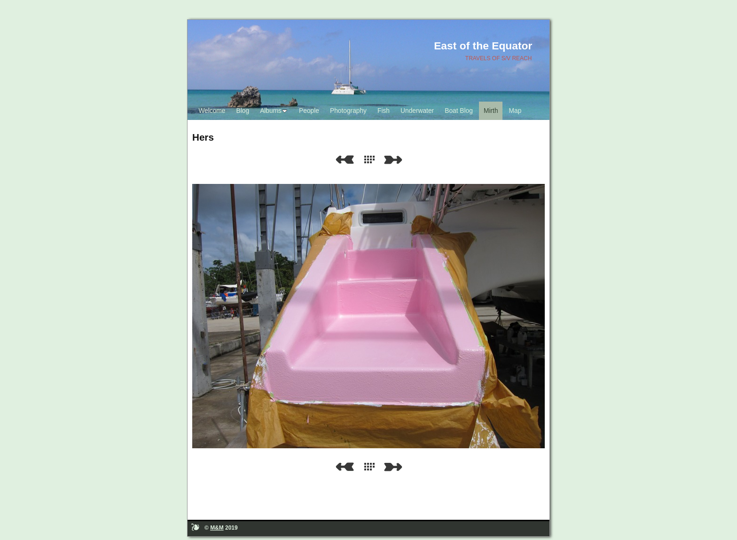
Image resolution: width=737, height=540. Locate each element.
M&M (217, 527)
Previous (344, 160)
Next (395, 160)
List (371, 160)
